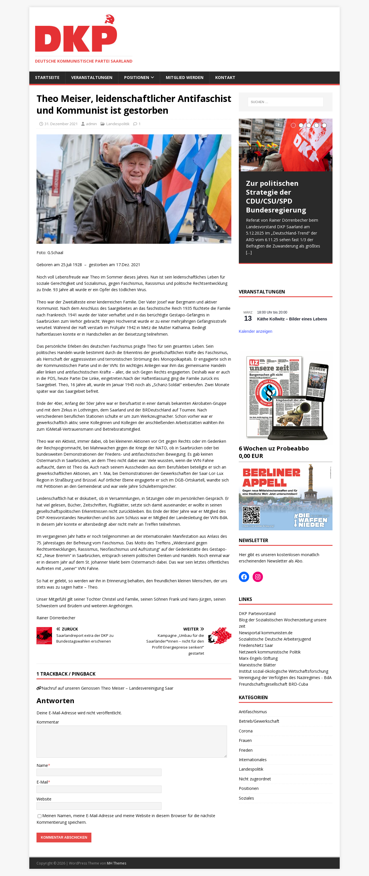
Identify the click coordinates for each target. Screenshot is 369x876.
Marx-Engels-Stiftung (258, 658)
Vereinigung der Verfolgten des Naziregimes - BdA (285, 677)
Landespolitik (118, 123)
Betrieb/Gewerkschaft (259, 721)
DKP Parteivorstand (257, 613)
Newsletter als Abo (284, 561)
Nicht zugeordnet (255, 779)
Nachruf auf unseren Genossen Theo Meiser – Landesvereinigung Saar (107, 688)
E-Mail (42, 782)
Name (42, 765)
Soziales (246, 798)
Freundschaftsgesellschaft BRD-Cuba (273, 684)
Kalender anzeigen (255, 331)
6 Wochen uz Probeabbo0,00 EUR (286, 448)
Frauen (245, 740)
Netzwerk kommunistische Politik (270, 652)
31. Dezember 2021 (61, 123)
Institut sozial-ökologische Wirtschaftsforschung (283, 671)
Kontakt (225, 77)
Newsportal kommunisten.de (266, 632)
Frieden (246, 750)
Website (43, 799)
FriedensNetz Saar (256, 645)
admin (91, 123)
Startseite (47, 77)
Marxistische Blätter (257, 665)
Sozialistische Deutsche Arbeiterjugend (275, 639)
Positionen (136, 77)
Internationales (253, 759)
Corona (246, 731)
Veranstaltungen (91, 77)
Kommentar (47, 722)
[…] (249, 252)
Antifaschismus (253, 711)
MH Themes (116, 863)
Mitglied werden (184, 77)
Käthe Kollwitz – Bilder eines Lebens (292, 319)
